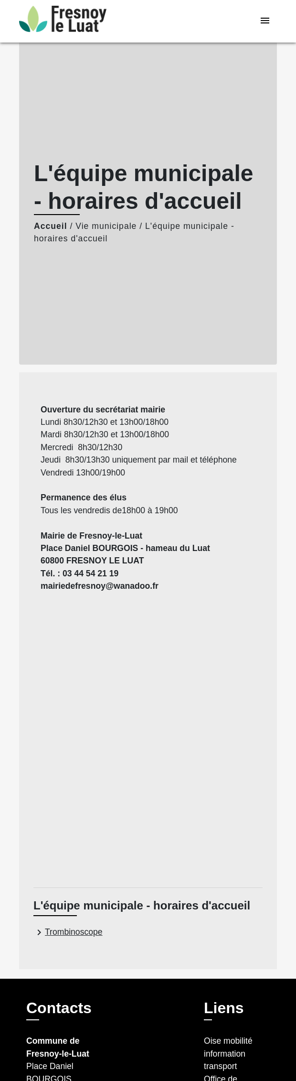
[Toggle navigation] (265, 21)
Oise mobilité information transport (228, 1053)
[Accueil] (62, 21)
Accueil (50, 226)
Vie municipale (106, 226)
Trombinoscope (68, 932)
